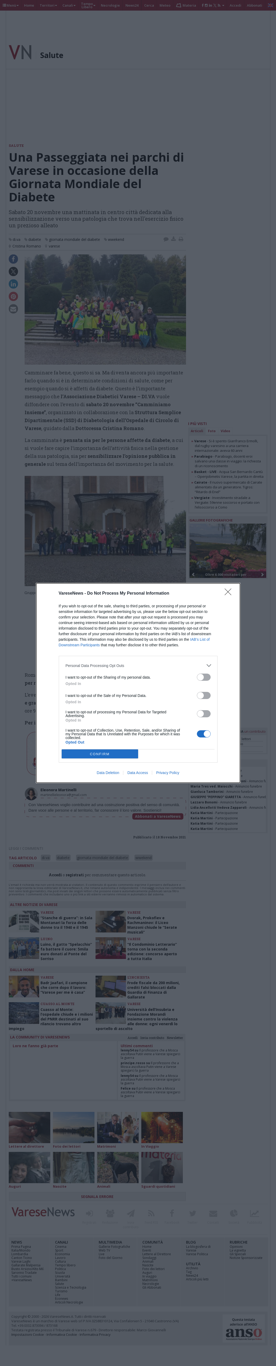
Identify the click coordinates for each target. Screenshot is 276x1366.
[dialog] (138, 683)
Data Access (137, 773)
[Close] (230, 594)
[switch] (204, 677)
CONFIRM (100, 754)
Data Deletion (108, 773)
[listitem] (138, 665)
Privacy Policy (167, 773)
